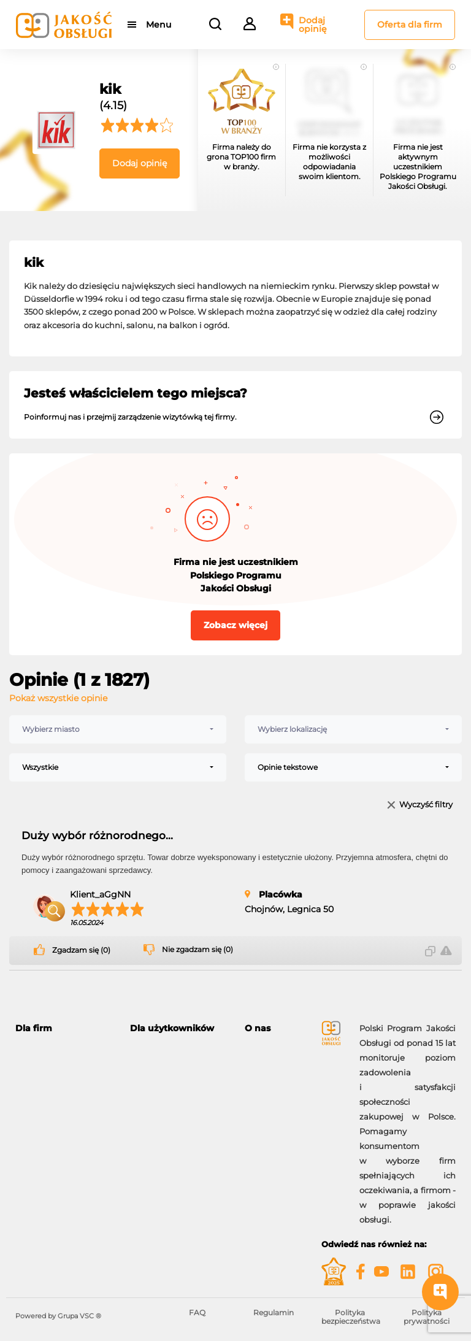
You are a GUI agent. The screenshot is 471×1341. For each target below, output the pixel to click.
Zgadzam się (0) (81, 950)
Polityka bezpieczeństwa (350, 1317)
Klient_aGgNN (100, 894)
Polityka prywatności (427, 1317)
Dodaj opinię (313, 24)
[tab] (63, 1028)
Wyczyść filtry (426, 805)
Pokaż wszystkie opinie (58, 698)
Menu (158, 24)
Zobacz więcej (235, 625)
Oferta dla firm (409, 24)
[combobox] (117, 729)
